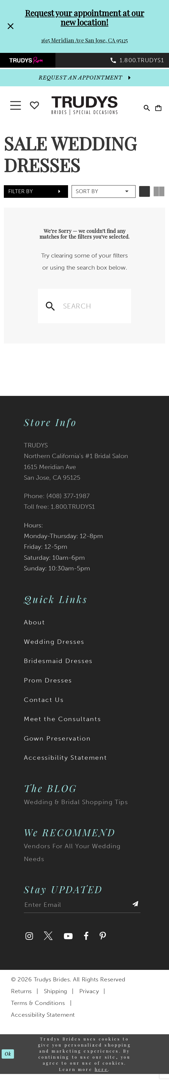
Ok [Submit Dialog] (9, 1060)
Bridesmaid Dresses (58, 667)
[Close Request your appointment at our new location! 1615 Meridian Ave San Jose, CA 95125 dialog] (10, 26)
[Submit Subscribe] (134, 913)
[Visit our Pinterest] (102, 942)
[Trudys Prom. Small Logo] (42, 62)
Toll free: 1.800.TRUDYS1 (59, 513)
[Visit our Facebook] (86, 942)
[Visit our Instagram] (29, 942)
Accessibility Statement (65, 764)
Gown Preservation (57, 744)
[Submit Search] (50, 311)
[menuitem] (42, 62)
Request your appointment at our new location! (84, 17)
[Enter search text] (84, 311)
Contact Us (44, 706)
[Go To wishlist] (34, 109)
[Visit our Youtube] (68, 942)
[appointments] (84, 83)
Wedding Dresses (54, 648)
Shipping (55, 997)
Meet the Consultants (62, 725)
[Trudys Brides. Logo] (84, 110)
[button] (155, 111)
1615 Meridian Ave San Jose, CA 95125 (84, 40)
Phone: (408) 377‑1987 (57, 502)
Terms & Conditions (38, 1009)
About (34, 628)
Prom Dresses (48, 686)
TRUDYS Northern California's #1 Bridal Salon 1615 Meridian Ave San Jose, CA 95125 (76, 467)
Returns (21, 997)
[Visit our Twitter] (48, 942)
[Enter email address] (82, 913)
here (101, 1075)
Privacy (89, 997)
